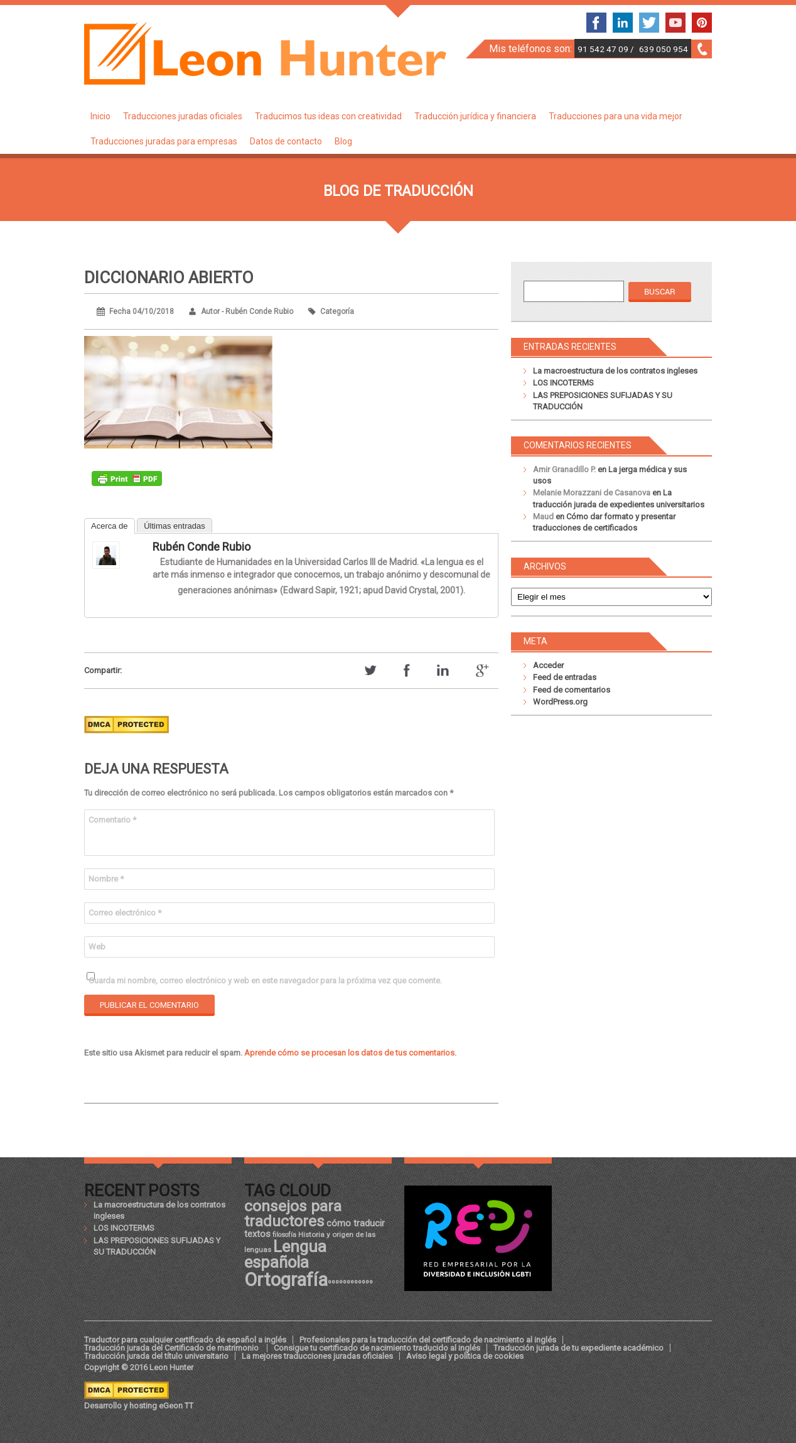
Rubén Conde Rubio (201, 546)
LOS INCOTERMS (563, 382)
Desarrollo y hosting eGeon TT (138, 1405)
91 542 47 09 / (607, 49)
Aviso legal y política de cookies (465, 1356)
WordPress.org (560, 701)
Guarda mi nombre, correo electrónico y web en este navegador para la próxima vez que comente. (265, 980)
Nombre (106, 879)
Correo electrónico (125, 912)
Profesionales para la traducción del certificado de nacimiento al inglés (427, 1339)
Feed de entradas (564, 677)
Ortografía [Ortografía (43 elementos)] (286, 1279)
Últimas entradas (174, 526)
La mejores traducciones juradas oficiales (317, 1356)
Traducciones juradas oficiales (182, 116)
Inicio (100, 116)
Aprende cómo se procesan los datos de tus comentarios (349, 1052)
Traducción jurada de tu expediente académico (578, 1348)
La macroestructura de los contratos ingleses (615, 371)
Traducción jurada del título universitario (156, 1356)
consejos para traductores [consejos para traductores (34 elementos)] (293, 1213)
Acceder (548, 665)
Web (97, 946)
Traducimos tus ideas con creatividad (328, 116)
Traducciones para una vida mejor (615, 116)
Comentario (112, 819)
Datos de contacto (286, 141)
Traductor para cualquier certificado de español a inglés (185, 1339)
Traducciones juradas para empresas (163, 141)
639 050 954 (663, 49)
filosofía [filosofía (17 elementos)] (284, 1235)
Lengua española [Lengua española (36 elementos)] (285, 1254)
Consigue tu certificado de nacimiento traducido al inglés (377, 1348)
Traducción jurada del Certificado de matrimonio (172, 1348)
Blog (343, 141)
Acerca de (109, 526)
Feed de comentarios (571, 689)
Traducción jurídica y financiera (475, 116)
